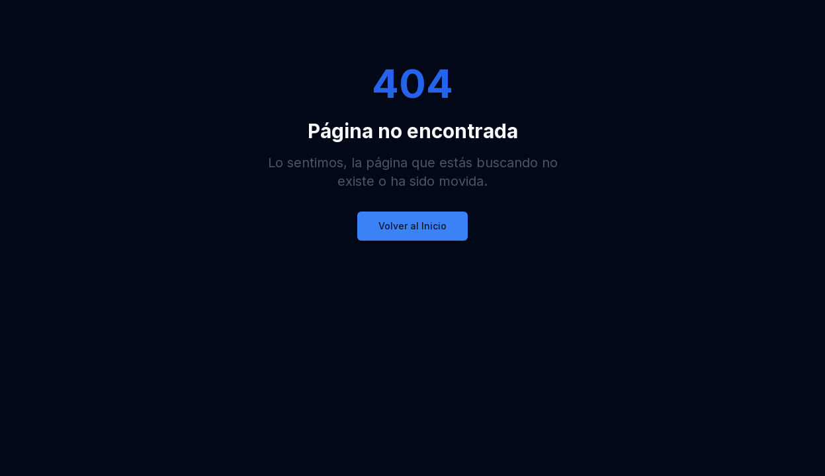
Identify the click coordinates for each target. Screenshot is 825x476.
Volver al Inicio (412, 225)
